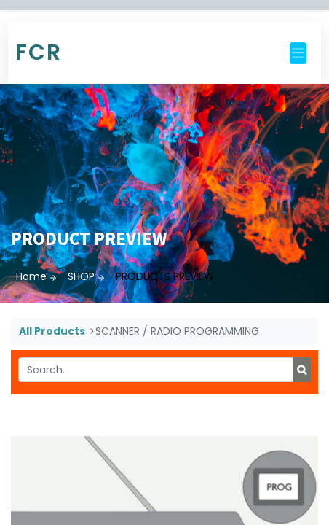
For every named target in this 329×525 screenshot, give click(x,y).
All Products (52, 331)
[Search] (302, 369)
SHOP (81, 276)
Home (31, 276)
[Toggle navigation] (298, 53)
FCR (38, 52)
